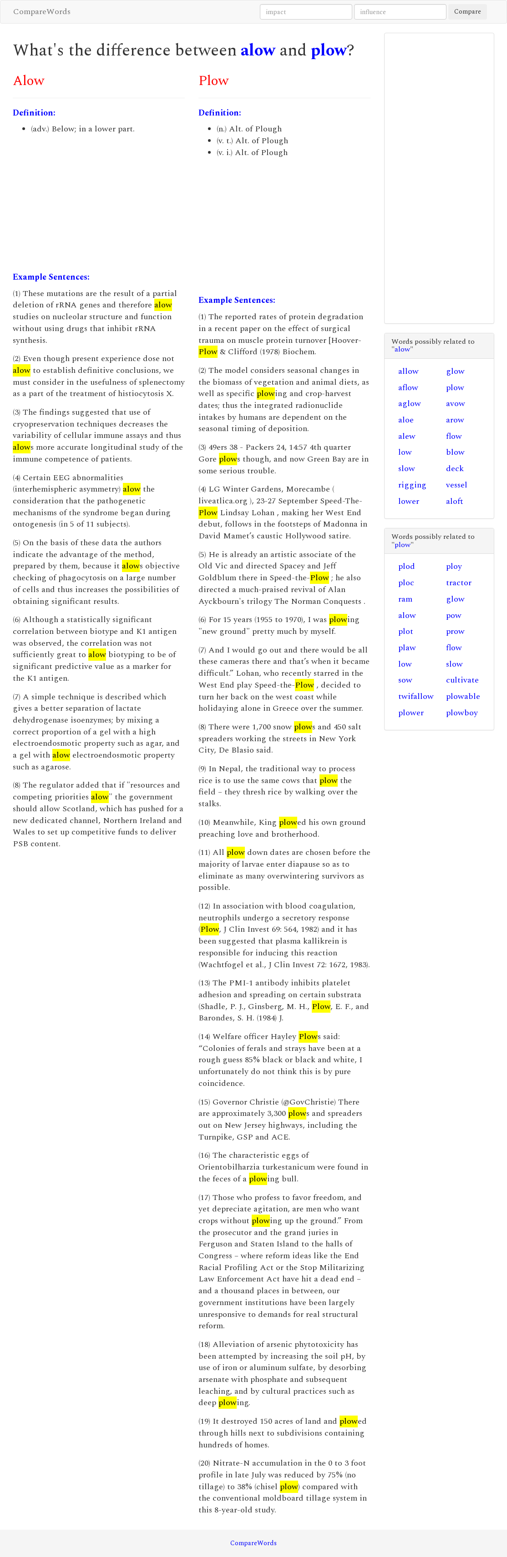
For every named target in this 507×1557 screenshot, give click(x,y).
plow (329, 50)
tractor (459, 583)
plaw (407, 648)
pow (453, 615)
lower (408, 501)
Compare (467, 11)
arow (455, 420)
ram (405, 599)
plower (411, 713)
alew (407, 436)
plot (405, 631)
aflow (408, 388)
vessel (456, 485)
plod (406, 566)
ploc (406, 583)
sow (405, 680)
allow (408, 371)
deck (455, 468)
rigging (412, 485)
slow (406, 468)
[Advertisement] (99, 203)
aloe (406, 420)
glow (455, 371)
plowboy (462, 713)
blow (455, 452)
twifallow (416, 696)
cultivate (462, 680)
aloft (454, 501)
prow (455, 631)
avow (455, 403)
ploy (454, 566)
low (405, 452)
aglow (409, 403)
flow (454, 436)
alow (258, 50)
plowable (463, 696)
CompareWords (42, 11)
